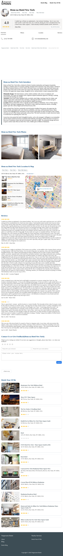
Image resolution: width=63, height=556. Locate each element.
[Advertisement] (31, 62)
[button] (44, 194)
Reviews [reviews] (60, 32)
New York (24, 12)
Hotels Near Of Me (55, 3)
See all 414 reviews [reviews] (55, 27)
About (3, 539)
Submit (59, 362)
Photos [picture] (22, 32)
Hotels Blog (44, 3)
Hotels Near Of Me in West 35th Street (39, 48)
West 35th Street (40, 12)
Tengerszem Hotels (5, 48)
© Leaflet (45, 207)
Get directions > (30, 173)
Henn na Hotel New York (54, 48)
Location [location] (41, 32)
